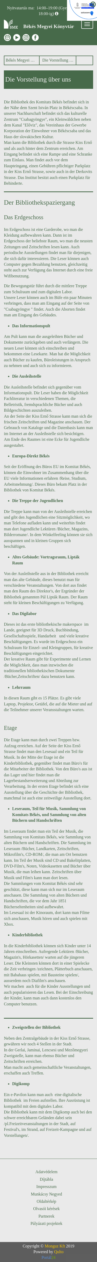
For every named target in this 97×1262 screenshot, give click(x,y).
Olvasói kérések (46, 1208)
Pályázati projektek (46, 1223)
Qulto (58, 1252)
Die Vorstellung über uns (58, 60)
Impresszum (46, 1186)
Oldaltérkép (46, 1201)
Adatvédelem (46, 1172)
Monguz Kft (55, 1246)
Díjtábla (46, 1179)
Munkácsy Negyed (46, 1194)
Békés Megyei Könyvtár (21, 60)
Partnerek (46, 1216)
